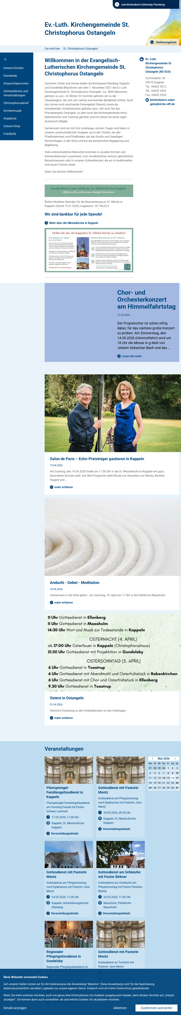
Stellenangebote (166, 42)
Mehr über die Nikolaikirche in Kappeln (73, 223)
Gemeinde (10, 75)
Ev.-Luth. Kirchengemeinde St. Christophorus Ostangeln (87, 28)
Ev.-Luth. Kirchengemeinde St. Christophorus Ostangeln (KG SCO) (158, 65)
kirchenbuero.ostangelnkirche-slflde (162, 102)
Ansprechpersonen (16, 83)
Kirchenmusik (13, 110)
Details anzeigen (15, 1008)
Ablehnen (120, 1008)
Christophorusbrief (16, 103)
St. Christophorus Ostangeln (80, 48)
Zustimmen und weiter (156, 1008)
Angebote (10, 118)
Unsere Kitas (12, 126)
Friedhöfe (10, 134)
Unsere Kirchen (13, 68)
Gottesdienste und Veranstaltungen (16, 93)
